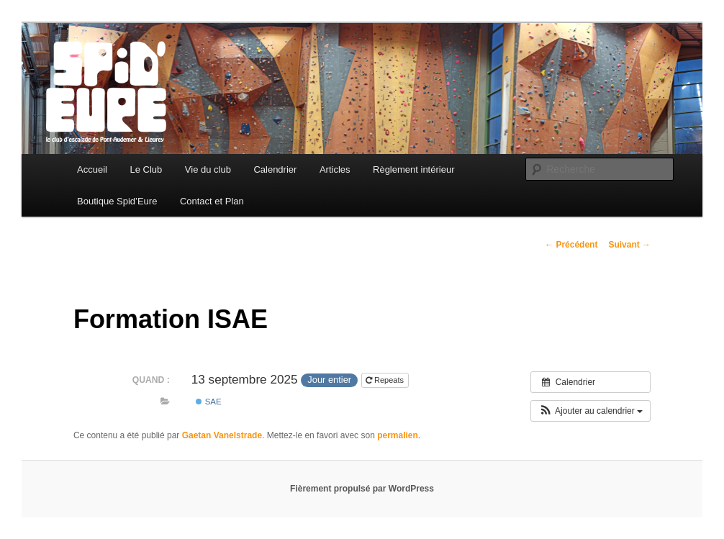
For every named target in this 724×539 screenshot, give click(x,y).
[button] (590, 411)
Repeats (386, 380)
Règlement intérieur (413, 169)
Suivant (629, 245)
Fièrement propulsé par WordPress (362, 489)
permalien (397, 435)
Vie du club (208, 169)
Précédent (571, 245)
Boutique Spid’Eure (117, 201)
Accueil (92, 169)
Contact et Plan (212, 201)
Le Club (146, 169)
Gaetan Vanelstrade (222, 435)
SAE (208, 401)
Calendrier (275, 169)
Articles (335, 169)
